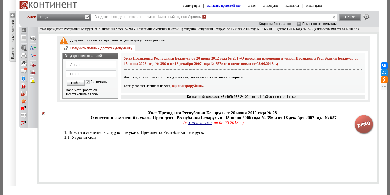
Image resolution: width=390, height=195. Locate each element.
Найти (350, 17)
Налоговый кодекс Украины (179, 17)
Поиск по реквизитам (319, 24)
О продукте (270, 6)
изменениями (200, 122)
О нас (252, 6)
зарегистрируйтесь (187, 86)
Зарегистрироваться (81, 90)
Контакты (292, 6)
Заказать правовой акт (224, 6)
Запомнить (99, 82)
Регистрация (191, 6)
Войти (75, 83)
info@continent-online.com (279, 97)
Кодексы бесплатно (275, 24)
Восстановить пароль (82, 94)
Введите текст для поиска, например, (148, 17)
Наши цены (314, 6)
